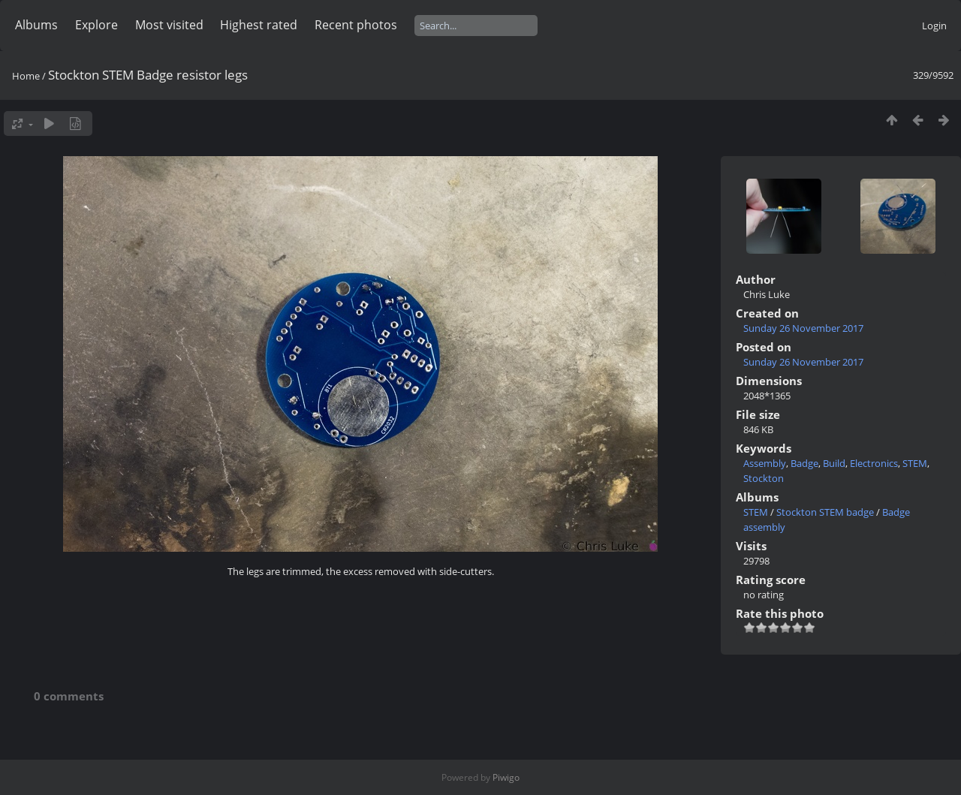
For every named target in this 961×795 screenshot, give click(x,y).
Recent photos (356, 25)
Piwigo (506, 777)
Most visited (169, 25)
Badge (804, 463)
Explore (96, 25)
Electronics (874, 463)
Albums (36, 25)
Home (26, 76)
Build (834, 463)
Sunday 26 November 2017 (803, 328)
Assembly (764, 463)
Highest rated (258, 25)
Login (934, 25)
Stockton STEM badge (825, 512)
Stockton (763, 478)
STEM (914, 463)
